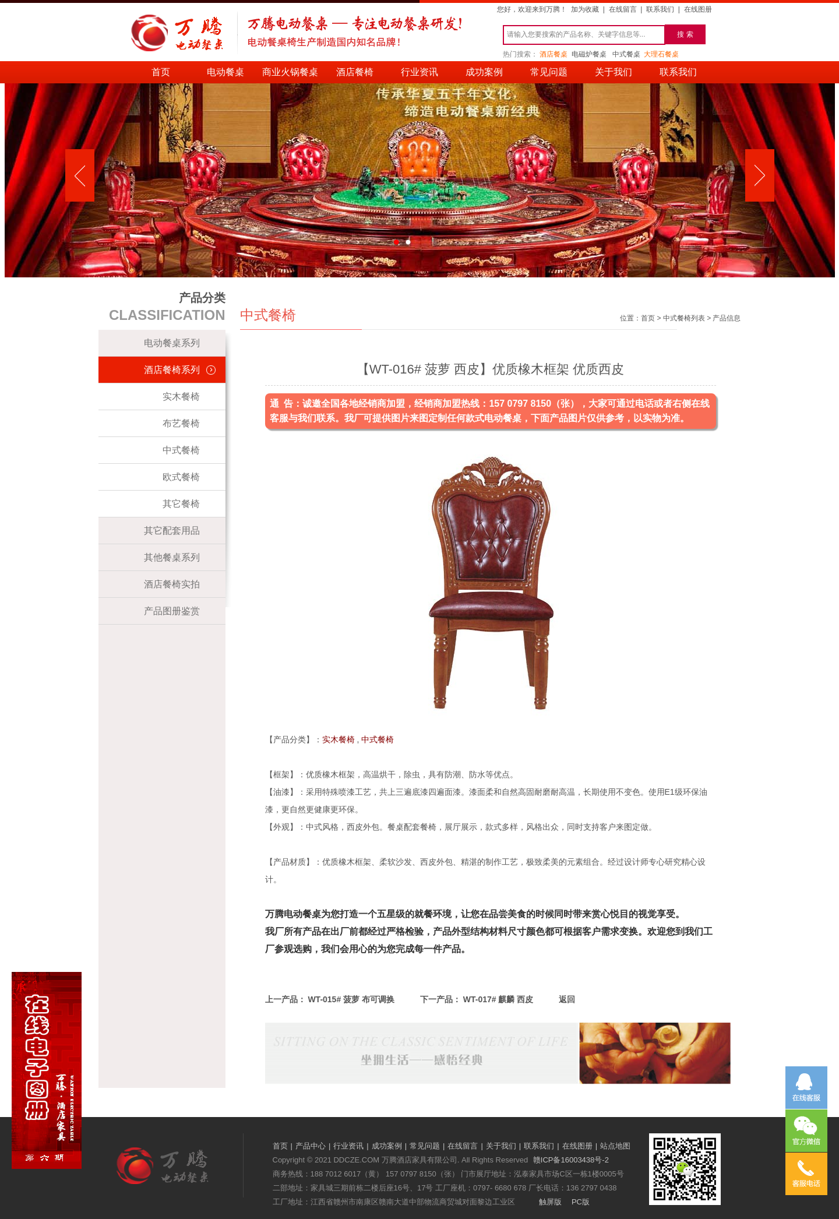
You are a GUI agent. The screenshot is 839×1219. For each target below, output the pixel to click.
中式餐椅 (181, 450)
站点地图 (615, 1146)
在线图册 (698, 9)
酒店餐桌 (553, 54)
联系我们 (660, 9)
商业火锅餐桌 (290, 72)
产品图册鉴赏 (172, 611)
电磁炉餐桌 (589, 54)
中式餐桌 (626, 54)
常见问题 (548, 72)
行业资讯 (419, 72)
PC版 (581, 1201)
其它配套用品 (172, 530)
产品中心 (310, 1146)
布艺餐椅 (181, 423)
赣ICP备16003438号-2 (571, 1159)
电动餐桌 (225, 72)
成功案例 (484, 72)
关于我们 (613, 72)
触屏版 (550, 1201)
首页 (160, 72)
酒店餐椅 (354, 72)
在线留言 (623, 9)
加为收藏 (585, 9)
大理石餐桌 (661, 54)
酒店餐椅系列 (172, 370)
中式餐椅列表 (684, 318)
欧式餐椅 (181, 477)
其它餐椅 (181, 504)
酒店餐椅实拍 (172, 584)
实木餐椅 (181, 396)
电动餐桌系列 (172, 343)
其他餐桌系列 (172, 557)
